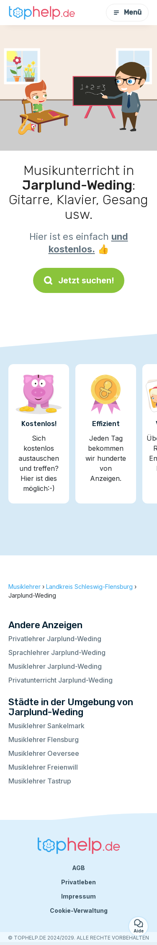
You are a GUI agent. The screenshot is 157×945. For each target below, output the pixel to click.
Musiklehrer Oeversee (43, 753)
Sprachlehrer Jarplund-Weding (57, 652)
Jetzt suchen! (78, 280)
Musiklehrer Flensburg (43, 739)
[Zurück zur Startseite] (41, 12)
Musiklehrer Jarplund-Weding (55, 666)
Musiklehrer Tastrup (39, 781)
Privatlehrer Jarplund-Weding (54, 638)
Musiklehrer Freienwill (43, 767)
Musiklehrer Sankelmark (46, 726)
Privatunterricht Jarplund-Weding (60, 680)
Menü (127, 12)
